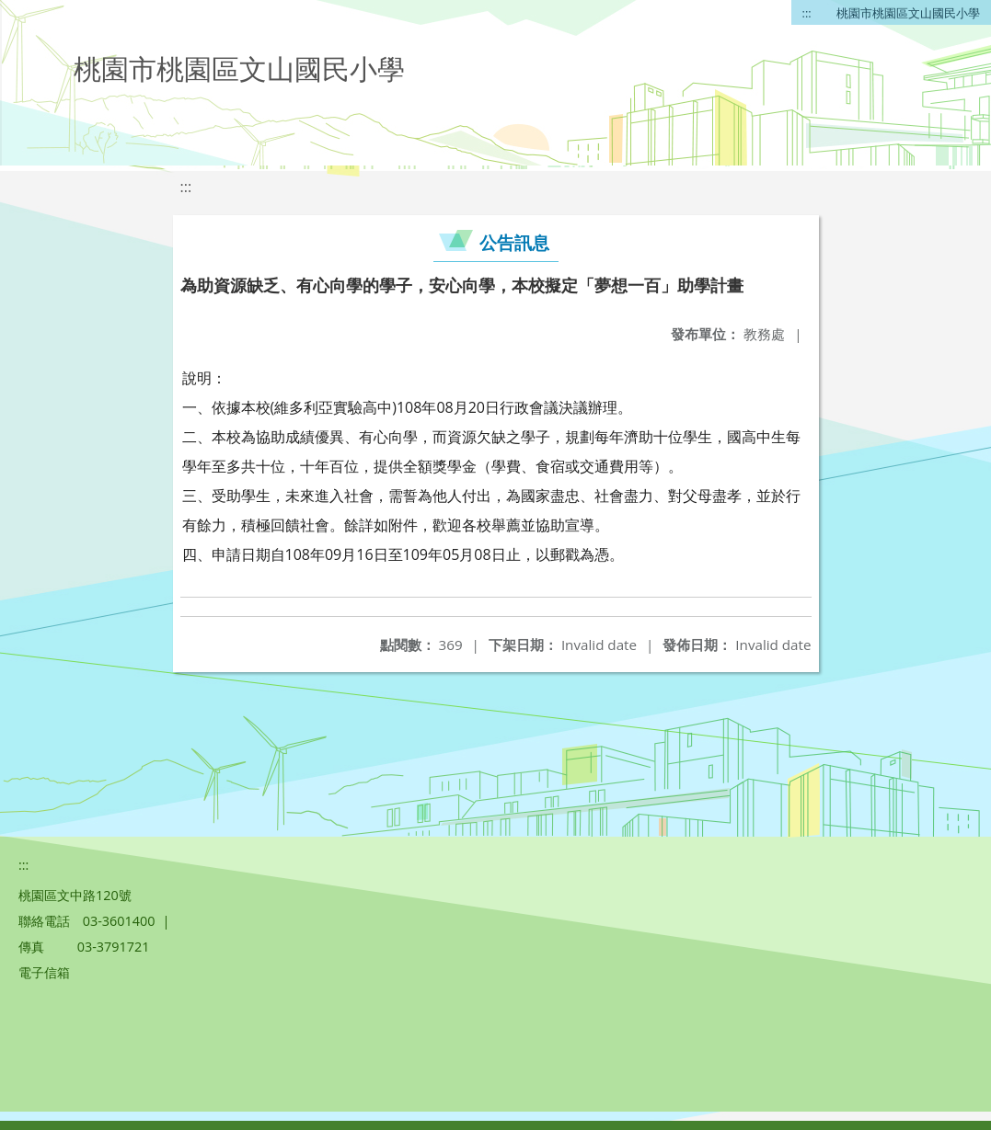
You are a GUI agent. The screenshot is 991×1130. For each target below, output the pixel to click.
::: (807, 13)
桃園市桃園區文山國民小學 (908, 13)
